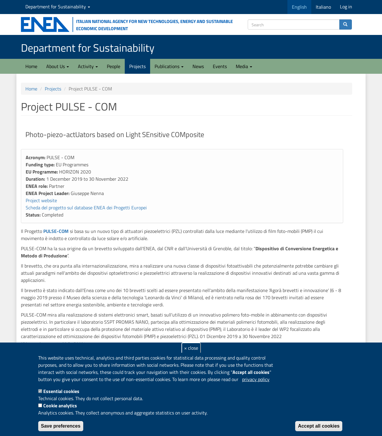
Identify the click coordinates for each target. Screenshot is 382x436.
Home (31, 66)
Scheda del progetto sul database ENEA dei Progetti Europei (86, 207)
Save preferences (61, 426)
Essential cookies (61, 391)
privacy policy (255, 379)
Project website (41, 200)
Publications (169, 66)
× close (191, 347)
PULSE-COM (55, 231)
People (113, 66)
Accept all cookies (319, 426)
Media (244, 66)
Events (220, 66)
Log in (346, 6)
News (198, 66)
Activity (88, 66)
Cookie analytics (60, 405)
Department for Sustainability (57, 6)
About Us (57, 66)
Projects (137, 66)
